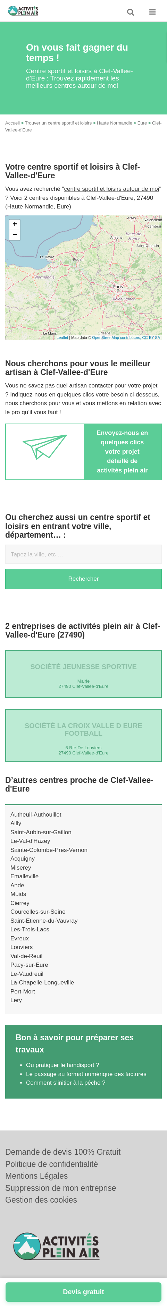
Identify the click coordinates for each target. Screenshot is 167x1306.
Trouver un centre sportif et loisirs (58, 123)
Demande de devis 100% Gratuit (62, 1151)
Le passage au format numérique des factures (86, 1074)
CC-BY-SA (151, 337)
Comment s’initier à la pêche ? (66, 1082)
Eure (142, 123)
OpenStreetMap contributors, (117, 337)
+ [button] (14, 225)
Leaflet (62, 337)
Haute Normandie (114, 123)
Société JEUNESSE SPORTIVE (83, 667)
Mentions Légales (36, 1175)
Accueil (12, 123)
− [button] (14, 235)
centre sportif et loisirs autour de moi (111, 189)
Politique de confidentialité (51, 1164)
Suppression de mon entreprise (60, 1188)
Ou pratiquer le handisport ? (62, 1065)
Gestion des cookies (41, 1199)
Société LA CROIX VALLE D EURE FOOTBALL (83, 729)
